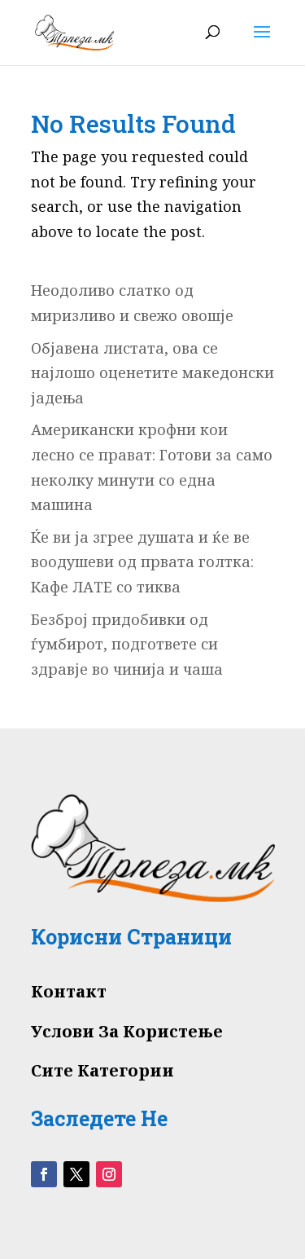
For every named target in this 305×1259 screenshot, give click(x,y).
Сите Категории (102, 1070)
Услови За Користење (127, 1031)
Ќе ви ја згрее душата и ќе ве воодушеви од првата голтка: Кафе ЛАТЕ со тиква (142, 561)
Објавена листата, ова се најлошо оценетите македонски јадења (152, 372)
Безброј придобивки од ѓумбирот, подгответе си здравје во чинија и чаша (127, 644)
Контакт (69, 991)
